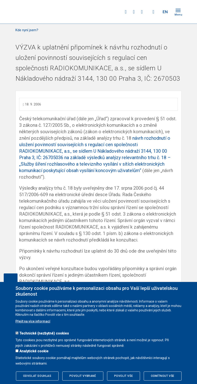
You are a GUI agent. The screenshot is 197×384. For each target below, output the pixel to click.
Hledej (153, 11)
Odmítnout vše (162, 376)
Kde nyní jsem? (26, 30)
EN (165, 11)
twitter (133, 11)
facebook (125, 11)
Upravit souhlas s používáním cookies (10, 277)
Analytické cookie (33, 351)
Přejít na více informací (32, 321)
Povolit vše (123, 376)
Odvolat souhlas (37, 376)
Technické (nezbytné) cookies (44, 333)
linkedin (142, 11)
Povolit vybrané (82, 376)
